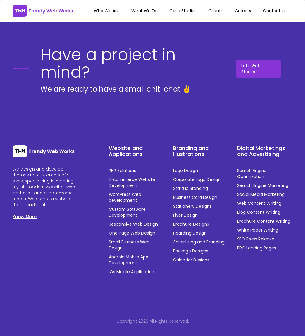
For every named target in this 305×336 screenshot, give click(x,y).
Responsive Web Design (133, 224)
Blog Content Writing (258, 212)
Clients (215, 11)
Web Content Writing (259, 203)
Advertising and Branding (199, 242)
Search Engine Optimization (252, 173)
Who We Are (106, 11)
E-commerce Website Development (132, 182)
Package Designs (190, 251)
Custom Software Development (127, 212)
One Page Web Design (132, 233)
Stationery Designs (192, 206)
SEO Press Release (255, 239)
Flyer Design (185, 215)
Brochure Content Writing (263, 221)
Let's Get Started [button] (250, 69)
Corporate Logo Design (197, 179)
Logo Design (185, 171)
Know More (25, 217)
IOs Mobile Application (131, 272)
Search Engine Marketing (262, 185)
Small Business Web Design (129, 245)
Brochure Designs (191, 224)
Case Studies (183, 11)
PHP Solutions (122, 171)
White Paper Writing (257, 230)
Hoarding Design (190, 233)
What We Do (144, 11)
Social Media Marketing (261, 194)
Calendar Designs (191, 260)
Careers (243, 11)
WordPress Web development (125, 197)
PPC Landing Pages (256, 248)
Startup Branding (190, 188)
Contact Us (275, 11)
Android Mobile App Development (128, 260)
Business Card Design (195, 197)
